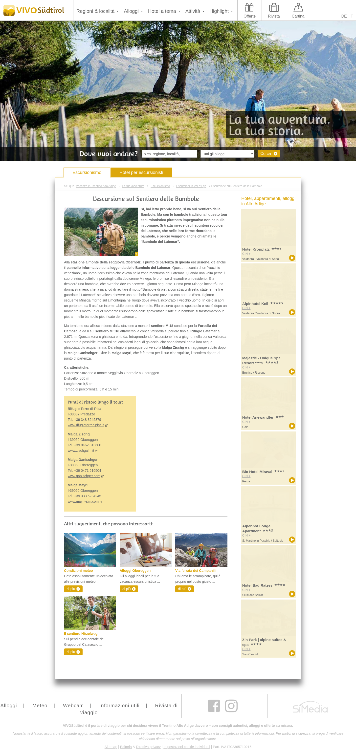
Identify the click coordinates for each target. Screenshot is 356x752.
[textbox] (169, 154)
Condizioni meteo (78, 571)
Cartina (298, 16)
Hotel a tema (162, 11)
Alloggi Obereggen (135, 571)
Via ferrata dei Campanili (195, 571)
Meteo (39, 705)
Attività (192, 11)
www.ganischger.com (84, 476)
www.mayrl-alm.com (83, 501)
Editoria (126, 747)
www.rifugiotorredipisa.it (86, 425)
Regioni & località (95, 11)
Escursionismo (86, 172)
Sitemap (111, 747)
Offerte (250, 16)
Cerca (265, 153)
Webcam (73, 705)
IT (351, 16)
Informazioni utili (119, 705)
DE (344, 16)
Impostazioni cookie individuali (186, 747)
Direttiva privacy (148, 747)
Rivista (274, 16)
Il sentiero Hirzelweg (80, 634)
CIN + (246, 254)
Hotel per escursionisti (141, 172)
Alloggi (131, 11)
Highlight (219, 11)
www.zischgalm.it (81, 450)
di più (71, 589)
